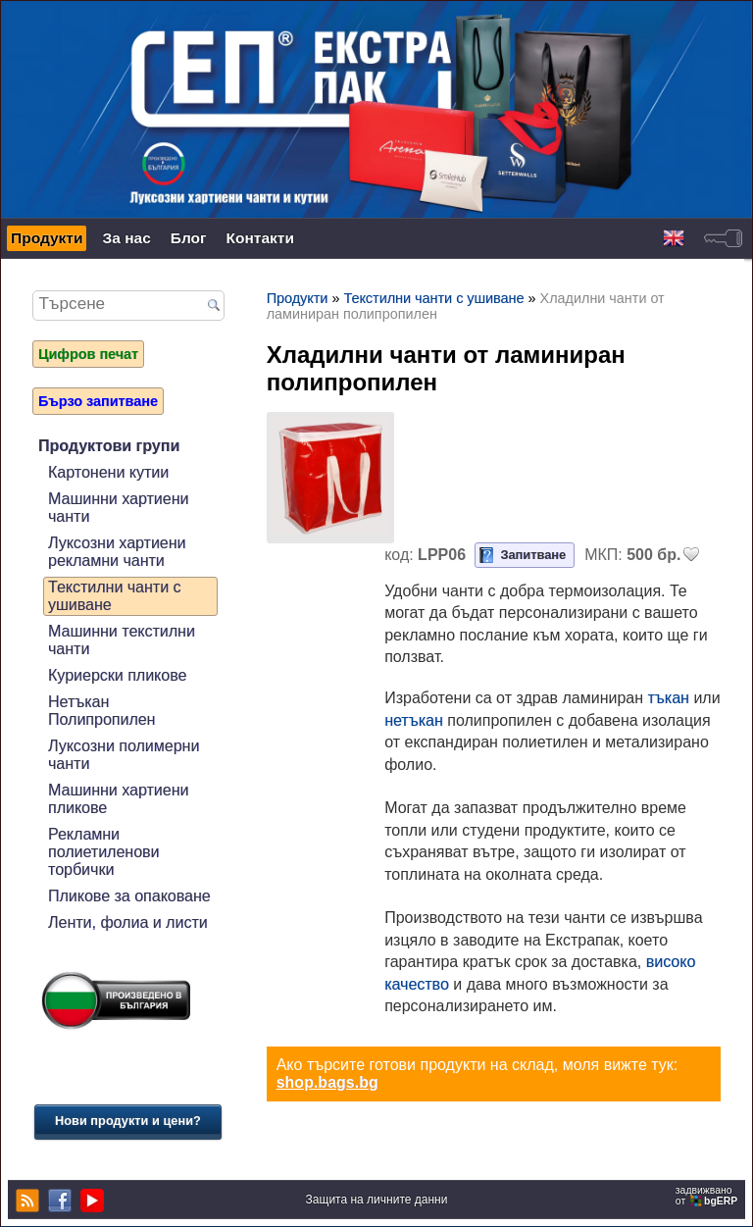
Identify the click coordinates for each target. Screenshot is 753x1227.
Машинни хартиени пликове (118, 799)
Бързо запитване (98, 401)
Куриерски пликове (117, 675)
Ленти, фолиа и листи (128, 922)
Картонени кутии (108, 472)
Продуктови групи (108, 445)
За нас (126, 238)
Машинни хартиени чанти (118, 507)
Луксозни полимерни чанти (123, 755)
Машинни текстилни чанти (121, 640)
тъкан (668, 698)
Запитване (533, 554)
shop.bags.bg (327, 1082)
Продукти (46, 238)
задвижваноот (708, 1195)
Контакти (260, 238)
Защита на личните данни (377, 1199)
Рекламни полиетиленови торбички (104, 852)
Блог (189, 238)
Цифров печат (88, 354)
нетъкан (413, 720)
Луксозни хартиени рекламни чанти (117, 552)
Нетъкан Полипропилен (101, 710)
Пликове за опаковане (129, 896)
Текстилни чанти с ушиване (114, 596)
